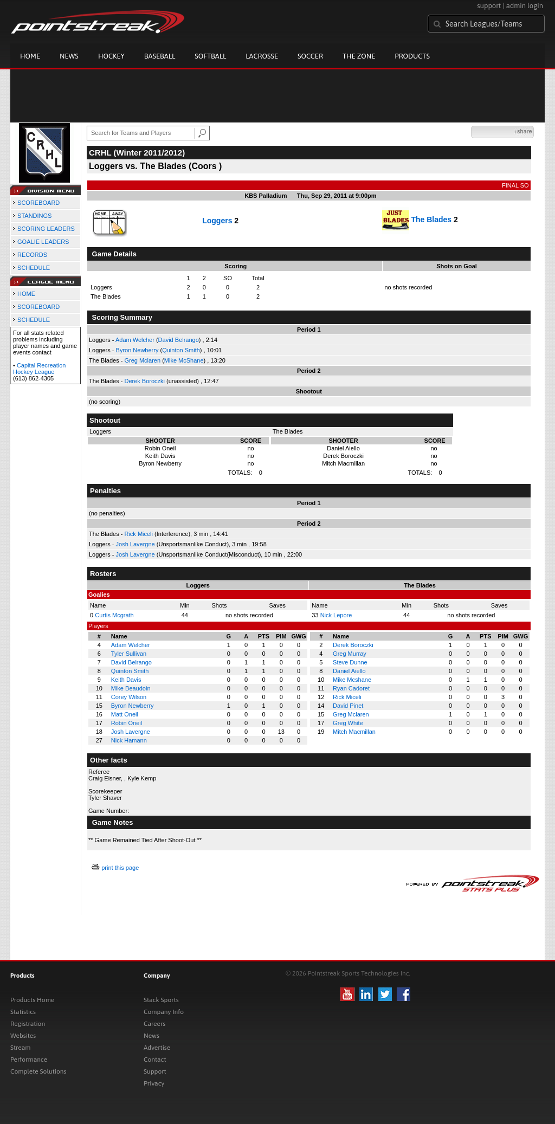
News (69, 56)
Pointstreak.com (97, 23)
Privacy (154, 1083)
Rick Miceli (138, 534)
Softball (210, 56)
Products (412, 56)
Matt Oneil (124, 714)
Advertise (157, 1047)
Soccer (310, 56)
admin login (524, 6)
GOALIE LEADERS (43, 241)
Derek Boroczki (144, 381)
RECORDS (32, 254)
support (489, 6)
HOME (26, 293)
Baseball (160, 56)
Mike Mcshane (352, 679)
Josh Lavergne (135, 544)
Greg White (348, 723)
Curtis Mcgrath (114, 615)
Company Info (164, 1012)
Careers (154, 1024)
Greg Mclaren (142, 360)
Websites (23, 1035)
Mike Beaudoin (131, 688)
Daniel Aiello (349, 671)
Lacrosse (262, 56)
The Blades (431, 219)
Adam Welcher (134, 340)
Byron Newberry (137, 350)
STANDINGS (34, 215)
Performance (28, 1059)
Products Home (32, 1000)
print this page (120, 867)
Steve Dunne (350, 662)
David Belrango (178, 340)
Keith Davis (126, 679)
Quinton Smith (181, 350)
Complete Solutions (38, 1071)
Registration (27, 1024)
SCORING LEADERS (46, 228)
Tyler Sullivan (128, 653)
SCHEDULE (33, 267)
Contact (155, 1059)
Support (155, 1071)
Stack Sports (161, 1000)
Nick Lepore (336, 615)
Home (30, 56)
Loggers (217, 220)
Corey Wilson (128, 697)
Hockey (111, 56)
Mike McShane (184, 360)
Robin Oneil (126, 723)
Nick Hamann (129, 740)
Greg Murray (349, 653)
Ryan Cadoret (351, 688)
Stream (20, 1047)
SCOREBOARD (38, 202)
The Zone (359, 56)
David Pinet (348, 705)
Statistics (23, 1012)
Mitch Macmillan (354, 731)
